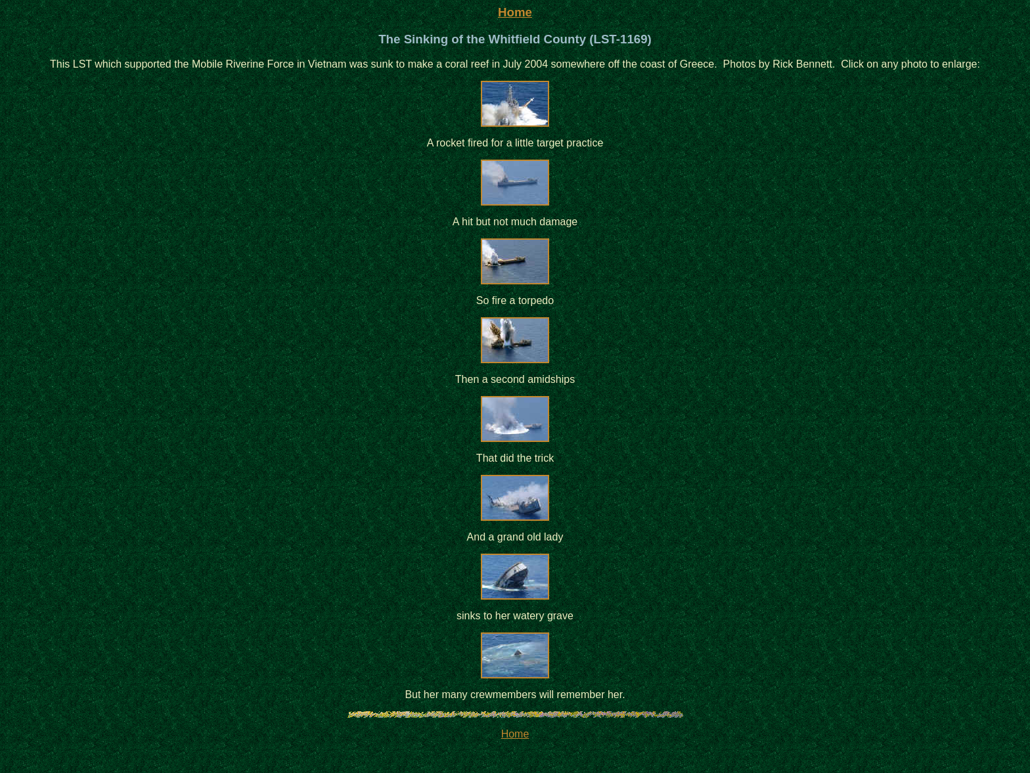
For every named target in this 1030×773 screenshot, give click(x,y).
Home (515, 12)
